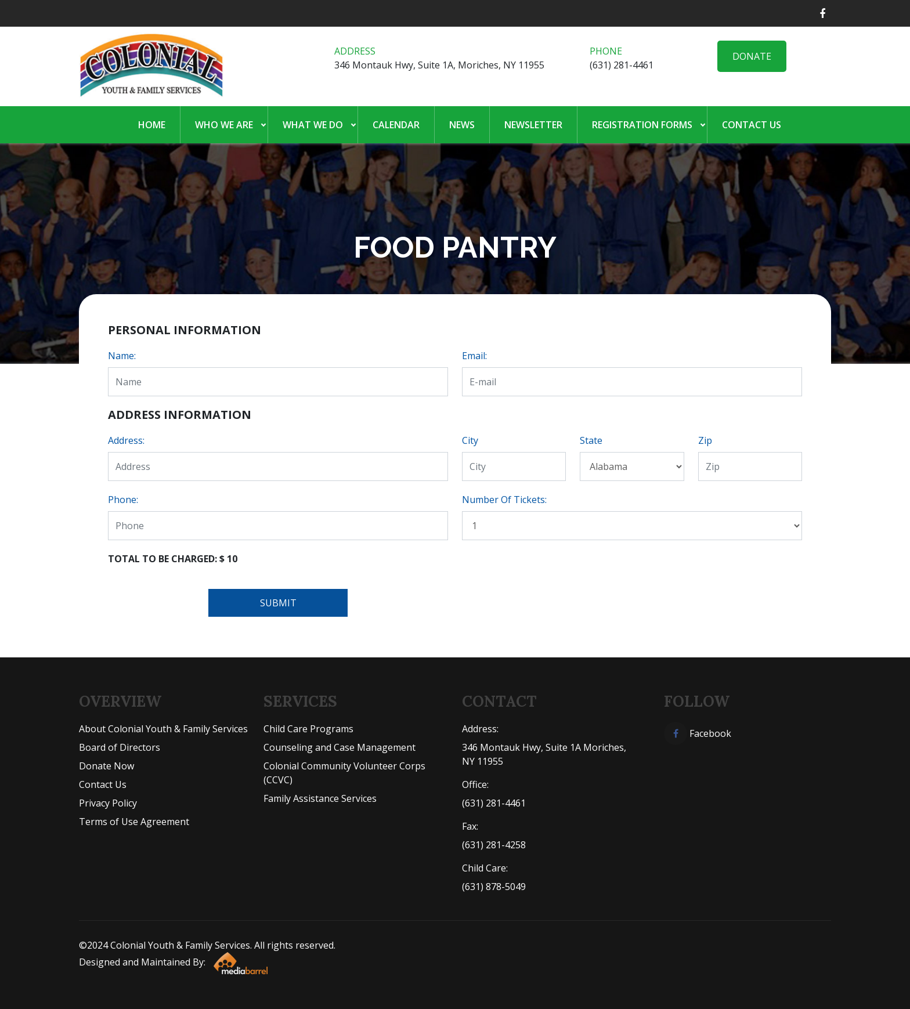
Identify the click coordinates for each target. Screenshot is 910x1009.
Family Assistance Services (320, 798)
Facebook (697, 733)
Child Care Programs (308, 728)
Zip (705, 440)
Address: (126, 440)
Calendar (396, 124)
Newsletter (533, 124)
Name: (122, 355)
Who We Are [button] (224, 124)
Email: (474, 355)
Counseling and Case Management (339, 747)
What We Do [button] (313, 124)
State (591, 440)
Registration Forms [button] (642, 124)
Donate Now (106, 766)
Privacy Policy (108, 803)
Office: (475, 784)
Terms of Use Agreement (134, 821)
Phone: (123, 499)
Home (151, 124)
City (470, 440)
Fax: (470, 826)
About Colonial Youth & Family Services (163, 728)
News (462, 124)
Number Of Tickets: (504, 499)
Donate (751, 56)
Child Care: (485, 868)
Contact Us (751, 124)
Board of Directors (119, 747)
